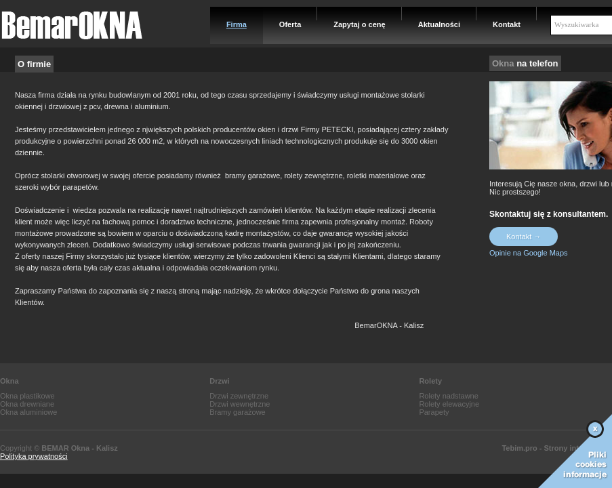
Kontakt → (523, 236)
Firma (236, 24)
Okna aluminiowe (28, 412)
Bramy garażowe (237, 412)
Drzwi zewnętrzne (238, 396)
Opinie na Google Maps (528, 253)
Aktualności (439, 24)
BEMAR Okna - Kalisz (79, 448)
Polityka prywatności (34, 456)
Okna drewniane (27, 404)
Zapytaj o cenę (359, 24)
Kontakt (507, 24)
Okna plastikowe (27, 396)
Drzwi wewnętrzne (239, 404)
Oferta (290, 24)
